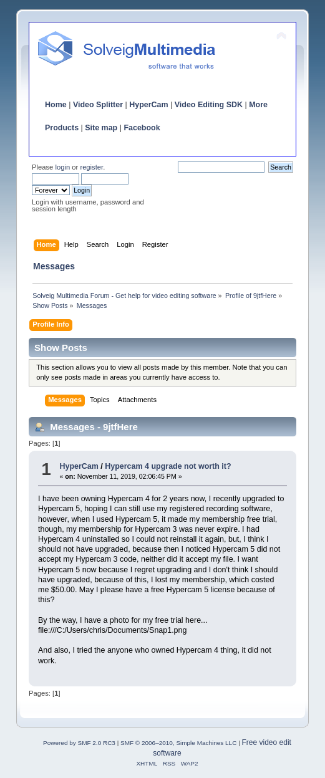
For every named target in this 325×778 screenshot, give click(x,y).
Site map (101, 127)
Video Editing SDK (209, 104)
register (91, 167)
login (62, 167)
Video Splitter (98, 104)
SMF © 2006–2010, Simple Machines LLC (178, 742)
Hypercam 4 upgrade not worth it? (168, 466)
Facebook (142, 127)
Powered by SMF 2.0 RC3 (79, 742)
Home (56, 104)
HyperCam (148, 104)
